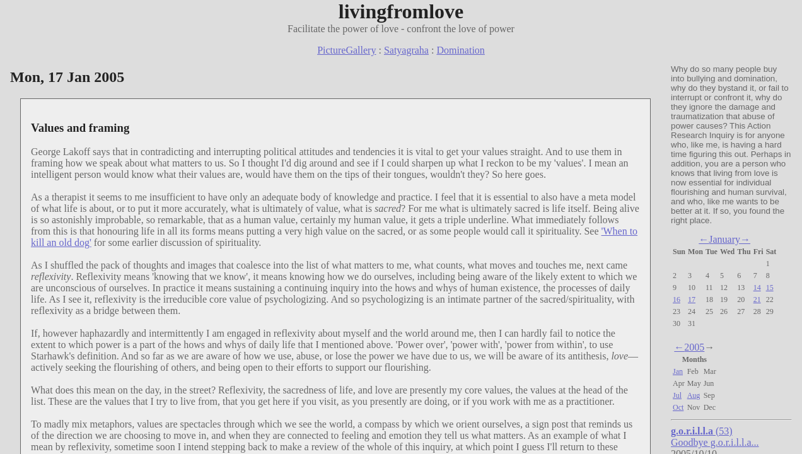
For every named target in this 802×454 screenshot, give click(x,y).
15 (770, 287)
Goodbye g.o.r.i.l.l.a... (715, 442)
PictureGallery (346, 50)
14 (757, 287)
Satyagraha (406, 50)
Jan (678, 371)
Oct (678, 407)
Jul (677, 395)
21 (757, 299)
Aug (693, 395)
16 (676, 299)
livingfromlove (401, 11)
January (724, 239)
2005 (694, 347)
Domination (460, 50)
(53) (702, 431)
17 (691, 299)
